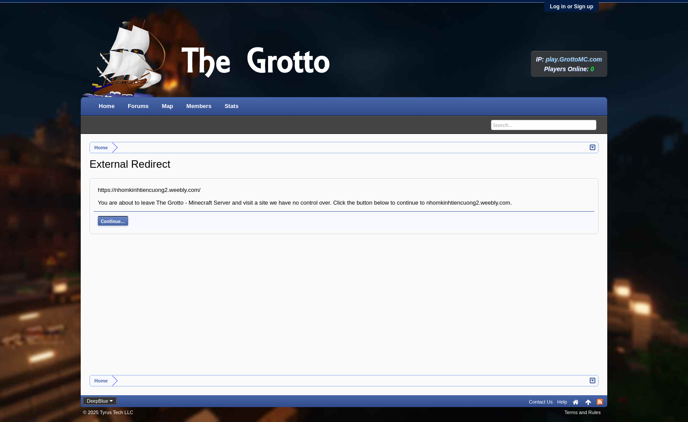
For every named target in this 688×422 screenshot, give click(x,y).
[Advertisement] (344, 309)
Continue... (113, 221)
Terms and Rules (582, 412)
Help (562, 401)
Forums (138, 106)
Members (198, 106)
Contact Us (540, 401)
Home (107, 106)
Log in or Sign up (571, 7)
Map (167, 106)
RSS (600, 402)
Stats (232, 106)
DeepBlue (97, 401)
